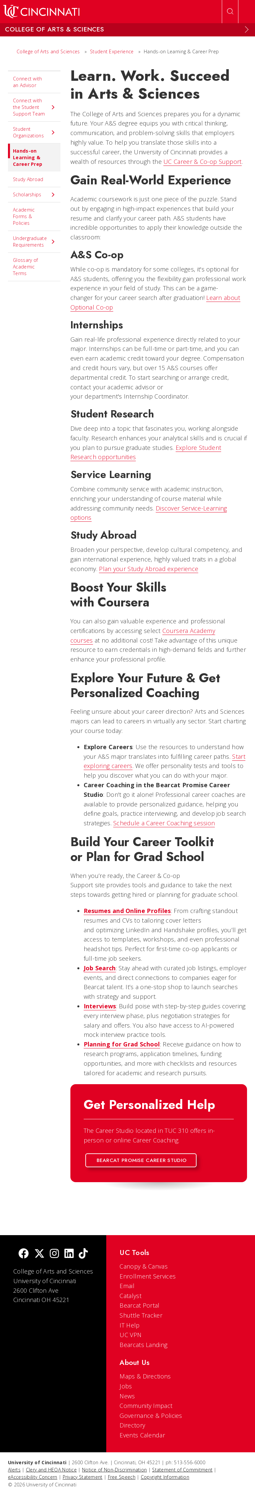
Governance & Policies (151, 1416)
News (127, 1396)
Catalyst (130, 1296)
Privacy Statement (83, 1477)
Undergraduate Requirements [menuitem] (34, 241)
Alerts (14, 1470)
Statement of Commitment (182, 1470)
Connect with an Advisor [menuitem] (27, 81)
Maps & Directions (145, 1376)
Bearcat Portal (139, 1305)
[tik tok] (83, 1254)
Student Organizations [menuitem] (34, 132)
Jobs (126, 1386)
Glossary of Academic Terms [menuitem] (25, 266)
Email (127, 1286)
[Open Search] (230, 11)
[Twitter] (39, 1254)
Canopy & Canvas (144, 1266)
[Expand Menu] (247, 29)
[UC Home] (41, 11)
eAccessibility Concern (32, 1477)
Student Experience (111, 51)
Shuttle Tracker (141, 1315)
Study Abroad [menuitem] (28, 179)
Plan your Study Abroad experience (148, 569)
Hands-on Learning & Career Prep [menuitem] (25, 155)
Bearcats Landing (143, 1345)
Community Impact (146, 1406)
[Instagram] (54, 1254)
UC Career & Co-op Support (202, 162)
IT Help (129, 1325)
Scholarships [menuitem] (34, 195)
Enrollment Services (148, 1276)
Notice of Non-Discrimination (114, 1470)
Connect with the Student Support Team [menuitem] (34, 107)
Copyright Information (165, 1477)
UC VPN (130, 1335)
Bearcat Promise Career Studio (142, 1160)
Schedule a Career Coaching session (164, 823)
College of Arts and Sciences (48, 51)
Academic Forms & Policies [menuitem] (24, 216)
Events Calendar (142, 1435)
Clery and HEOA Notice (51, 1470)
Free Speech (121, 1477)
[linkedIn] (69, 1254)
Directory (132, 1425)
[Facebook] (23, 1254)
